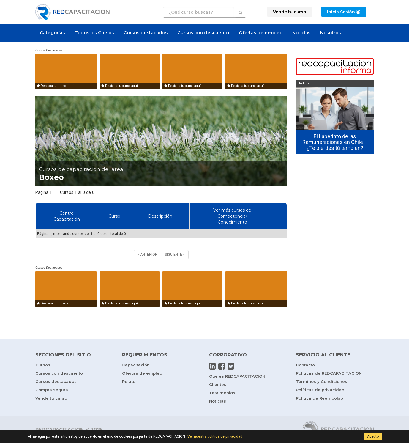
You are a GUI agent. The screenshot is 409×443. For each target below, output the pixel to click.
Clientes (217, 384)
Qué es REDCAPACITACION (237, 376)
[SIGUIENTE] (175, 254)
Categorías (52, 32)
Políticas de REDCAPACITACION (329, 373)
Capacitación (136, 364)
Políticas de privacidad (320, 389)
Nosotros (330, 32)
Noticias (301, 32)
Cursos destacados (146, 32)
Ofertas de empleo (260, 32)
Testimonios (222, 392)
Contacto (305, 364)
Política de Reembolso (319, 398)
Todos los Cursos (94, 32)
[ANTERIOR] (147, 254)
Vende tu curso (51, 398)
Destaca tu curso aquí (55, 86)
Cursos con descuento (203, 32)
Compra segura (51, 389)
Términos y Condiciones (321, 381)
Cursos (42, 364)
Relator (129, 381)
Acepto (373, 436)
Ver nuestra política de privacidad (214, 436)
